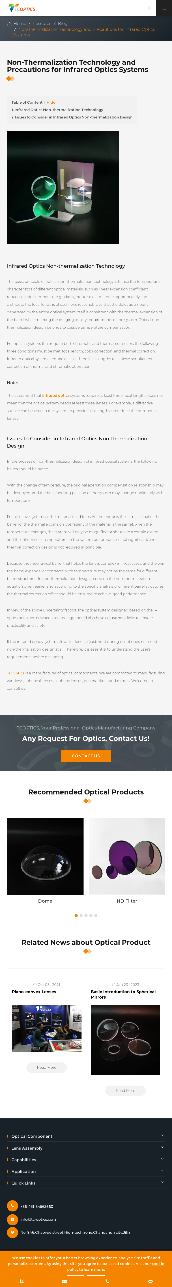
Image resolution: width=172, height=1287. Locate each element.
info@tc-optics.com (38, 1219)
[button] (76, 915)
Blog (62, 23)
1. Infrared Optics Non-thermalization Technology (57, 110)
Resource (42, 23)
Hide (51, 102)
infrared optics (55, 395)
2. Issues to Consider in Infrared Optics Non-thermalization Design (72, 117)
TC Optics (15, 673)
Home (20, 23)
